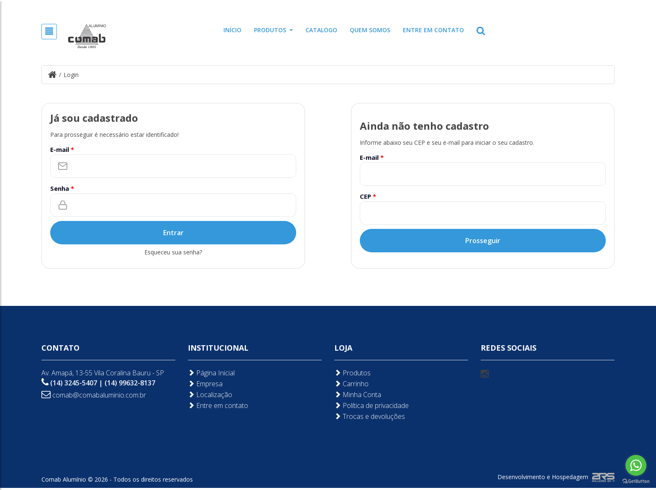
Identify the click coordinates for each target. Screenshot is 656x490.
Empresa (205, 400)
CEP (368, 196)
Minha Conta (357, 411)
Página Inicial (211, 389)
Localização (210, 411)
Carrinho (351, 400)
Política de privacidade (371, 422)
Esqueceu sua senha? (173, 252)
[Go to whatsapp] (635, 465)
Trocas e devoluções (369, 433)
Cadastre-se (564, 6)
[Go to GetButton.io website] (636, 481)
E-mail (62, 149)
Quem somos (370, 30)
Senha (62, 188)
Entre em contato (433, 30)
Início (232, 30)
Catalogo (321, 30)
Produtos (273, 30)
